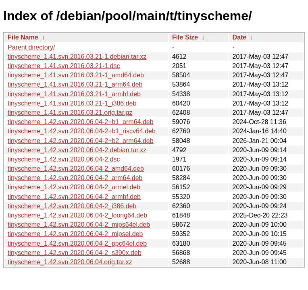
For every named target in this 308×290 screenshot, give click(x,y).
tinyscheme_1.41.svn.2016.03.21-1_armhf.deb (74, 94)
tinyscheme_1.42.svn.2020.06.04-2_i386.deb (72, 206)
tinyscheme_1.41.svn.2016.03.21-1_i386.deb (72, 103)
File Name (23, 37)
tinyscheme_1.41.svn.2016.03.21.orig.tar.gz (70, 112)
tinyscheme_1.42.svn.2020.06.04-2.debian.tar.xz (77, 150)
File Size (185, 37)
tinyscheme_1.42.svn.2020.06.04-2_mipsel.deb (75, 233)
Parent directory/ (31, 47)
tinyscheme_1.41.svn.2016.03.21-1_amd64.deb (76, 75)
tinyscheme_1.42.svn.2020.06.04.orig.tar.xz (70, 262)
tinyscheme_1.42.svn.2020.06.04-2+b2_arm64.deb (81, 140)
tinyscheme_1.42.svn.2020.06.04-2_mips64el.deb (79, 224)
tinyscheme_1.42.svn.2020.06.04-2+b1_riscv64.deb (82, 131)
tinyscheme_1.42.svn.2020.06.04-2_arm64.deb (75, 177)
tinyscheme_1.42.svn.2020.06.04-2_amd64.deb (76, 168)
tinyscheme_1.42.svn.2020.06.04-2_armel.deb (74, 187)
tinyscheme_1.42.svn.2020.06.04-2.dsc (64, 159)
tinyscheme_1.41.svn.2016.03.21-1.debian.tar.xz (77, 56)
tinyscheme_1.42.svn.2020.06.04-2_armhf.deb (74, 196)
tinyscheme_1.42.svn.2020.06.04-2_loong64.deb (77, 215)
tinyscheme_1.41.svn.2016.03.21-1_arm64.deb (75, 84)
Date (239, 37)
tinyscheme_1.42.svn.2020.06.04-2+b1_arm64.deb (81, 121)
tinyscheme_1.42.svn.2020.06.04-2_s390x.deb (75, 252)
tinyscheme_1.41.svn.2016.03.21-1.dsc (64, 65)
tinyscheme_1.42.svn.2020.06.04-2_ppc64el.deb (77, 243)
